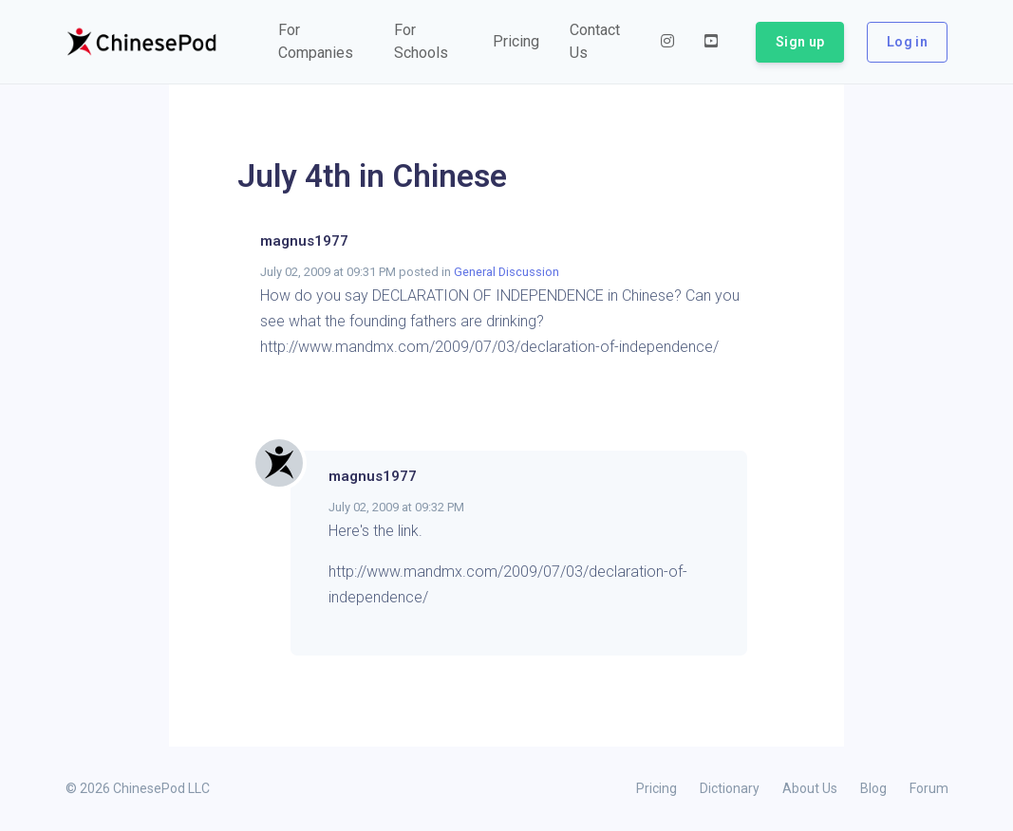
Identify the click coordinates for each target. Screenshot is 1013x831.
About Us (809, 788)
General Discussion (506, 272)
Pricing (656, 788)
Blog (873, 788)
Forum (929, 788)
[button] (321, 41)
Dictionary (730, 788)
